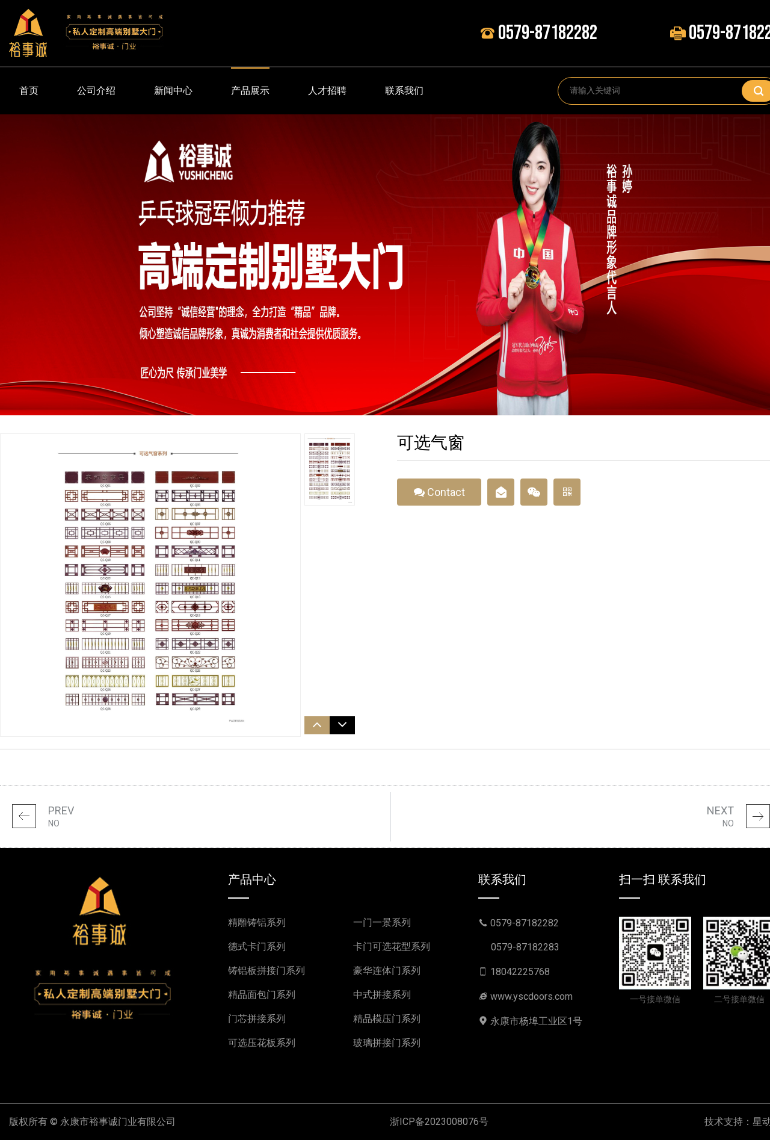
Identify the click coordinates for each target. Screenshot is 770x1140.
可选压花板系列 (261, 1043)
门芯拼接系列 (257, 1018)
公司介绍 (96, 90)
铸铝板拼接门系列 (266, 970)
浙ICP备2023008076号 (439, 1121)
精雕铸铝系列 (257, 922)
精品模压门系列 (386, 1018)
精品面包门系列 (261, 994)
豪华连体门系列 (386, 970)
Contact (439, 496)
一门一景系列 (382, 922)
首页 (28, 90)
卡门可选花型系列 (391, 946)
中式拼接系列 (382, 994)
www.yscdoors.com (531, 996)
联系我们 (404, 90)
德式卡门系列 (257, 946)
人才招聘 (327, 90)
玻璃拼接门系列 (386, 1043)
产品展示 (250, 90)
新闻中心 (173, 90)
